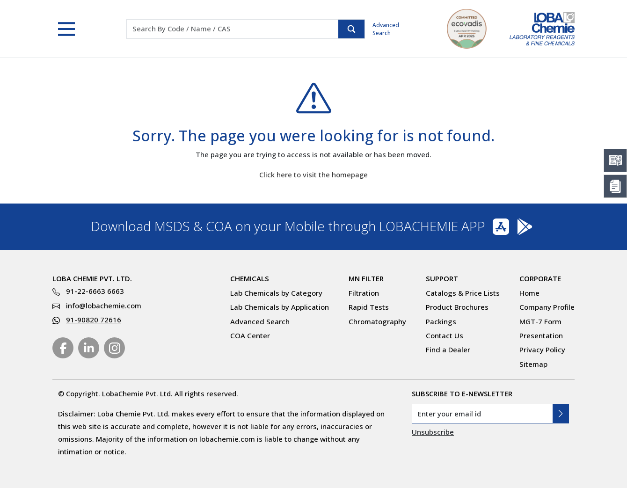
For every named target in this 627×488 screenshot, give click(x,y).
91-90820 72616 (93, 319)
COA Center (250, 335)
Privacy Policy (542, 349)
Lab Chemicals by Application (279, 307)
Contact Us (444, 335)
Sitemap (533, 364)
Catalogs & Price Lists (463, 293)
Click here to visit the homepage (313, 174)
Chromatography (377, 321)
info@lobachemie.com (103, 305)
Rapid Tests (369, 307)
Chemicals (249, 278)
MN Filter (366, 278)
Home (529, 293)
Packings (441, 321)
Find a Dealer (448, 349)
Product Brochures (457, 307)
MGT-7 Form (540, 321)
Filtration (364, 293)
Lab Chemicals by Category (276, 293)
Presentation (541, 335)
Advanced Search (385, 29)
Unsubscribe (433, 432)
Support (442, 278)
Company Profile (547, 307)
